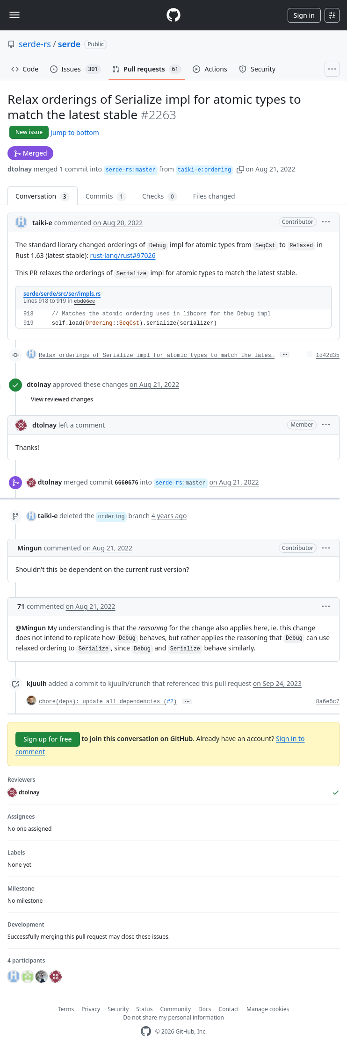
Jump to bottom (75, 132)
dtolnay (19, 168)
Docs (204, 1009)
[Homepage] (173, 15)
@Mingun (30, 627)
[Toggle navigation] (14, 15)
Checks (159, 196)
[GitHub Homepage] (146, 1031)
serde (69, 44)
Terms (66, 1009)
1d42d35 (328, 355)
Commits (106, 196)
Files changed (214, 196)
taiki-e (42, 222)
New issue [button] (29, 132)
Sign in (304, 15)
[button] (240, 169)
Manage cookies (267, 1009)
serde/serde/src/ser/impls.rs (62, 294)
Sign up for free (47, 739)
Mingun (29, 547)
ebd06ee (84, 301)
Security (118, 1009)
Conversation (42, 196)
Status (144, 1009)
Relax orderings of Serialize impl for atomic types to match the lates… (157, 355)
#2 (170, 702)
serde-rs (35, 44)
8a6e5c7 (328, 702)
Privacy (90, 1009)
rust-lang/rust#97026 (123, 255)
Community (175, 1009)
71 (21, 606)
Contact (229, 1009)
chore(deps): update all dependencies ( (103, 702)
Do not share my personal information (173, 1017)
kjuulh (37, 683)
